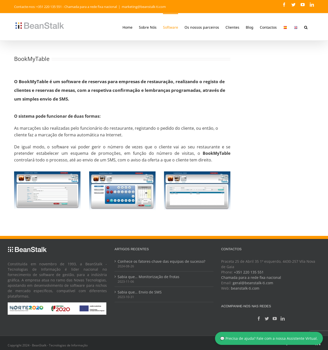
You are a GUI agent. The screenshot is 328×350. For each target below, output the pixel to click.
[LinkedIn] (281, 318)
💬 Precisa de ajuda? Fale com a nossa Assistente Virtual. (269, 338)
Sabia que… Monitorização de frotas (148, 276)
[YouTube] (273, 318)
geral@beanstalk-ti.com (251, 282)
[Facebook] (257, 318)
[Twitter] (265, 318)
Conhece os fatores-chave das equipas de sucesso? (160, 261)
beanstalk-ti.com (243, 288)
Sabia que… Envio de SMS (139, 292)
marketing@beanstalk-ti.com (143, 6)
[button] (304, 26)
